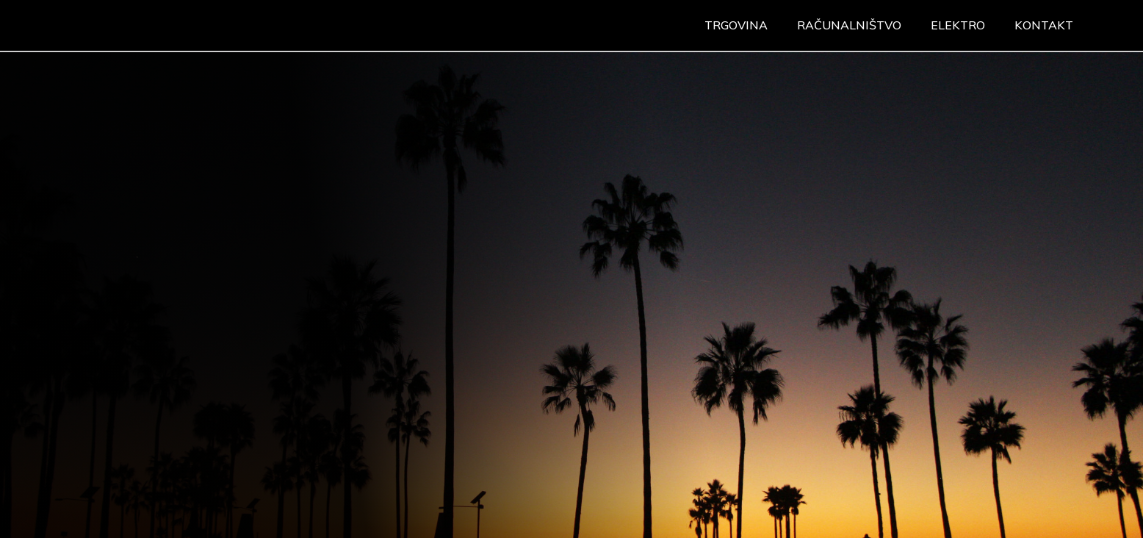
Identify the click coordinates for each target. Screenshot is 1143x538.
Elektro (958, 25)
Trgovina (736, 25)
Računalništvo (849, 25)
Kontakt (1043, 25)
